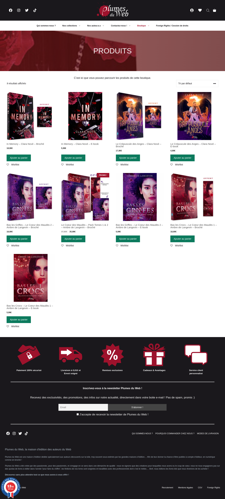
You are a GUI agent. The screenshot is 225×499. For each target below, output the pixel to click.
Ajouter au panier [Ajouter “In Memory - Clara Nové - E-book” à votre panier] (73, 157)
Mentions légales (185, 487)
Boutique (145, 26)
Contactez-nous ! (122, 26)
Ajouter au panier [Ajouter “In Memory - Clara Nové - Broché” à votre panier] (19, 157)
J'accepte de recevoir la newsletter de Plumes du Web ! (112, 414)
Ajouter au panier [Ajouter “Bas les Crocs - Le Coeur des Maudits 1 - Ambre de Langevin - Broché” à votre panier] (182, 238)
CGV (200, 487)
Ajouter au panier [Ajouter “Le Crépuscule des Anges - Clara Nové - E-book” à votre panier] (182, 157)
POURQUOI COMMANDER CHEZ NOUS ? (174, 433)
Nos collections (73, 26)
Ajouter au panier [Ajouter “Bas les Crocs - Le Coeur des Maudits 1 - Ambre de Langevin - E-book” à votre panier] (19, 319)
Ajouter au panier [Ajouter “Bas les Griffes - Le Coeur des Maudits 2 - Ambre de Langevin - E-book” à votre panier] (128, 238)
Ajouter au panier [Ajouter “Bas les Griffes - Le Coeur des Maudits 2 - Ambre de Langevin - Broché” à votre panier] (19, 238)
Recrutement (167, 487)
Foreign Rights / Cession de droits (172, 26)
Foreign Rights (213, 487)
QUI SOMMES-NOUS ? (142, 433)
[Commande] (197, 83)
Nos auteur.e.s (97, 26)
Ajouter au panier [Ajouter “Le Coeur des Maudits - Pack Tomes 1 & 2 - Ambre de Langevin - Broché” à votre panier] (73, 238)
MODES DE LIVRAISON (208, 433)
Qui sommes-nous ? (46, 26)
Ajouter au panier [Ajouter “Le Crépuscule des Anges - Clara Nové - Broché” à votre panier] (128, 157)
